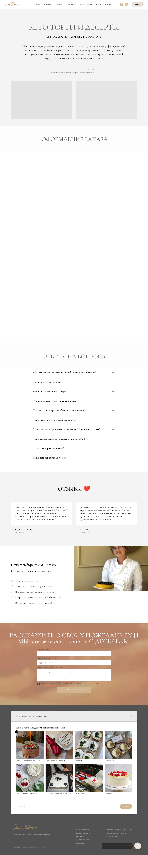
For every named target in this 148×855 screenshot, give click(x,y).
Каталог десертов (83, 833)
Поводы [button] (59, 4)
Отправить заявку (74, 690)
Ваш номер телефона (47, 658)
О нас (38, 4)
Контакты (108, 4)
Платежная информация (116, 833)
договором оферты (89, 683)
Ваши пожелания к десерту (50, 668)
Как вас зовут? (44, 649)
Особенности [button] (70, 4)
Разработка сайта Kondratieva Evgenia (28, 847)
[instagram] (126, 4)
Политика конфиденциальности (119, 830)
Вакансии (98, 4)
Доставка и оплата (85, 4)
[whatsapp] (121, 4)
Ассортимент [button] (48, 4)
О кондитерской (83, 830)
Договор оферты (112, 837)
